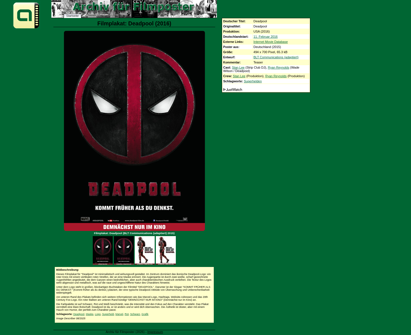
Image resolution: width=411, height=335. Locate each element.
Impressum (155, 332)
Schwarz (135, 314)
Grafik (145, 314)
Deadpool (78, 314)
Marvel (119, 314)
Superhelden (253, 81)
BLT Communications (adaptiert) (276, 57)
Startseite (72, 15)
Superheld (108, 314)
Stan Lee (238, 67)
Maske (90, 314)
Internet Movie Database (270, 41)
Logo (98, 314)
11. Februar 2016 (265, 36)
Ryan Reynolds (278, 67)
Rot (127, 314)
